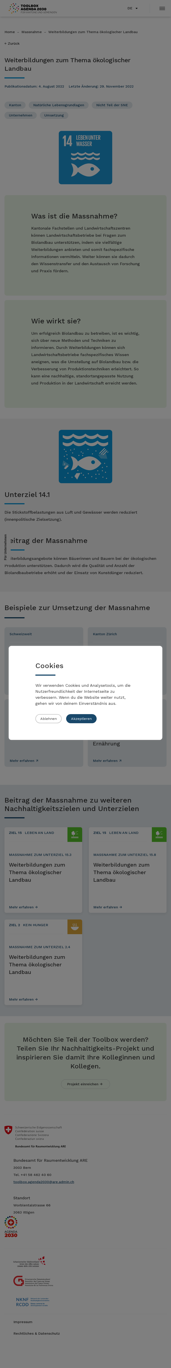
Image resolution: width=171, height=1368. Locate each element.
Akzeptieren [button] (81, 719)
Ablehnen (48, 719)
